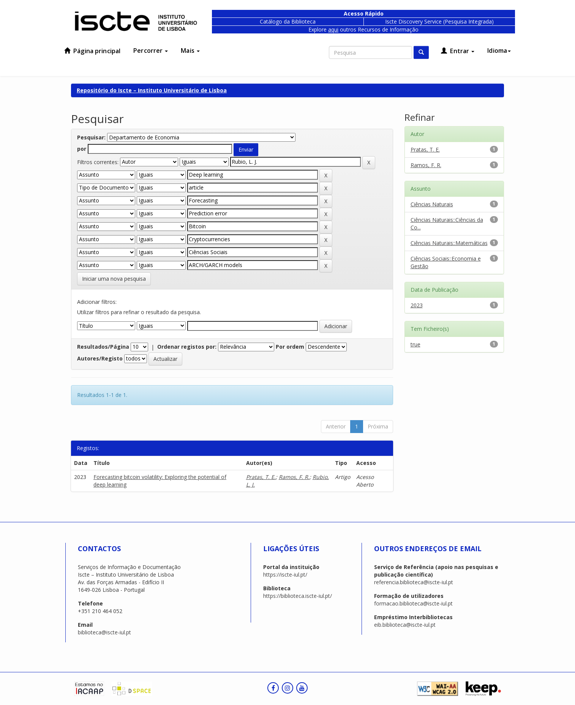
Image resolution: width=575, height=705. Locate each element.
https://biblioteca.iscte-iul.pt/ (297, 595)
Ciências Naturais (432, 204)
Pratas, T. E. (261, 477)
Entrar (457, 51)
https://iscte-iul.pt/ (285, 574)
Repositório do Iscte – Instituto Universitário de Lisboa (152, 90)
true (415, 344)
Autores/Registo (100, 358)
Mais (190, 50)
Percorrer (150, 50)
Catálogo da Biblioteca (288, 21)
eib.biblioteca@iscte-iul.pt (405, 624)
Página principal (92, 51)
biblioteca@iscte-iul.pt (104, 632)
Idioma (499, 50)
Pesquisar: (91, 137)
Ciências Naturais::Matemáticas (449, 243)
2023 (417, 305)
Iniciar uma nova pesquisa (114, 278)
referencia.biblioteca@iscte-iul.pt (413, 582)
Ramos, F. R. (294, 477)
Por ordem (290, 346)
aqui (333, 29)
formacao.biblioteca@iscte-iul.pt (413, 603)
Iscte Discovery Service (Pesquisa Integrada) (439, 21)
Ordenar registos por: (186, 346)
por (81, 148)
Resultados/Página (103, 346)
